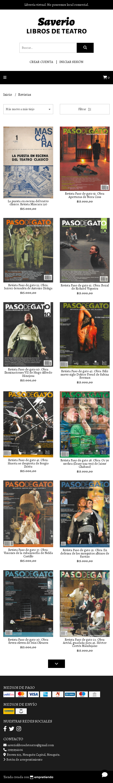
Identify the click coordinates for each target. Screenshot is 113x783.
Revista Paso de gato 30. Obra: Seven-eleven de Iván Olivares (28, 641)
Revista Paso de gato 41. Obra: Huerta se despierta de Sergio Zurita (28, 463)
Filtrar (84, 109)
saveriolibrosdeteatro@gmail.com (28, 745)
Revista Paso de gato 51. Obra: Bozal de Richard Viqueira (85, 287)
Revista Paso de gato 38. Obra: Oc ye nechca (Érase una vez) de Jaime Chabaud (85, 463)
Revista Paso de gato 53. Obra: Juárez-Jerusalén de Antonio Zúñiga (28, 286)
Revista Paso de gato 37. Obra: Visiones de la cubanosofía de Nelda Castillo (28, 553)
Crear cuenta (41, 62)
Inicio (8, 94)
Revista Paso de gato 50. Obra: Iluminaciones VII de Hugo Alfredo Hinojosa (28, 372)
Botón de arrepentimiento (22, 759)
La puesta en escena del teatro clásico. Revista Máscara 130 (28, 202)
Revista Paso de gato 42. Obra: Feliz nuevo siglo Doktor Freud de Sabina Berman (85, 374)
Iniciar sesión (71, 62)
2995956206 (13, 750)
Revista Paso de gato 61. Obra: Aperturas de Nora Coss (85, 195)
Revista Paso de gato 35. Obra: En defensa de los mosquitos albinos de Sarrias (84, 553)
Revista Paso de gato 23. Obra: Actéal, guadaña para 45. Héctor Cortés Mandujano (85, 642)
